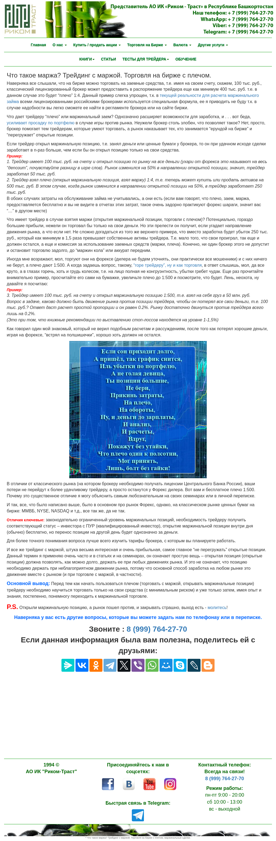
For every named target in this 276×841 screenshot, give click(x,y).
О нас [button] (60, 45)
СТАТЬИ (108, 59)
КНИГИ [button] (87, 59)
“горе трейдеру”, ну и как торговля (167, 265)
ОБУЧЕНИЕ (185, 59)
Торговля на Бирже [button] (147, 45)
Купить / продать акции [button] (97, 45)
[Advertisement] (138, 712)
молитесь (217, 607)
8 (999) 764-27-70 (157, 629)
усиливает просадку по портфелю (40, 123)
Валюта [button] (182, 45)
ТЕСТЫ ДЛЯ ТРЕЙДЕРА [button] (145, 59)
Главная (38, 45)
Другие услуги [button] (213, 45)
